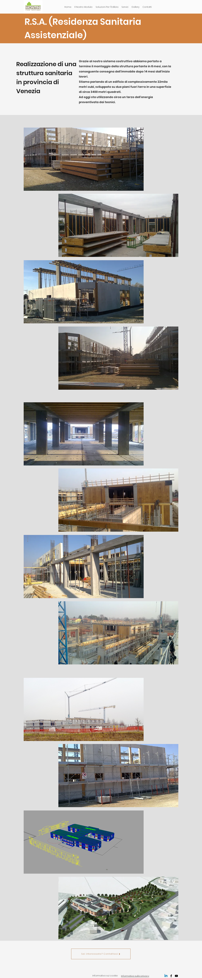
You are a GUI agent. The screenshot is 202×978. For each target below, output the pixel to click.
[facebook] (171, 976)
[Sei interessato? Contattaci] (101, 954)
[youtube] (176, 976)
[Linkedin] (166, 976)
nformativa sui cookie (105, 975)
